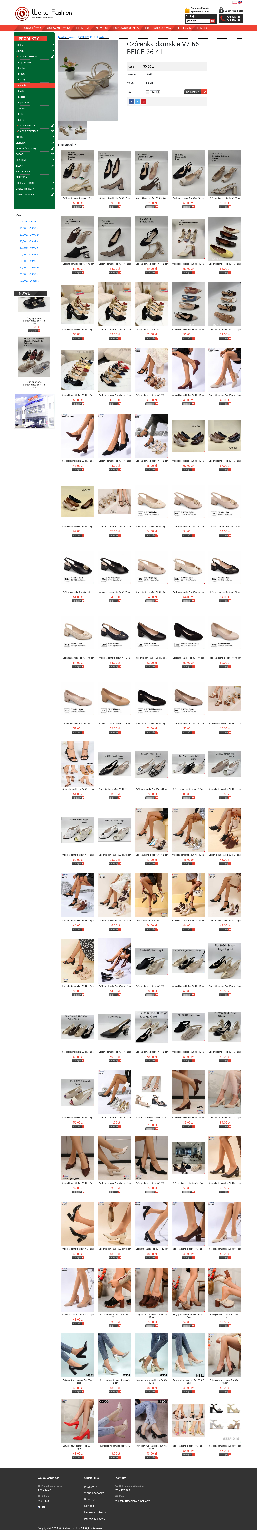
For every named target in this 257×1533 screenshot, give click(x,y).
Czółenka (100, 37)
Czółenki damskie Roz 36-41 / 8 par (78, 198)
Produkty (62, 37)
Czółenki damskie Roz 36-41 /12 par (225, 723)
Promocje (89, 1499)
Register (238, 10)
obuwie (72, 37)
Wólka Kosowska (94, 1493)
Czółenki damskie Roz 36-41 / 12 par (115, 264)
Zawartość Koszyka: (200, 10)
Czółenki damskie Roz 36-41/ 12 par (188, 1183)
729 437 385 (122, 1490)
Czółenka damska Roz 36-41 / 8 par (151, 526)
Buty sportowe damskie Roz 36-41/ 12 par (115, 1315)
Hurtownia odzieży (95, 1512)
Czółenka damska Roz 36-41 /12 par (115, 789)
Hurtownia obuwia (94, 1518)
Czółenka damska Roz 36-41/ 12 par (225, 1183)
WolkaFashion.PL (69, 1528)
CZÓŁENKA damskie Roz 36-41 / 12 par (151, 1118)
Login (228, 10)
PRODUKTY (91, 1486)
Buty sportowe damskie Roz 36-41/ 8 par (34, 314)
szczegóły (33, 324)
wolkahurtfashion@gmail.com (132, 1501)
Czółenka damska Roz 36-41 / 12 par (152, 855)
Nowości (89, 1505)
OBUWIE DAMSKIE (86, 37)
